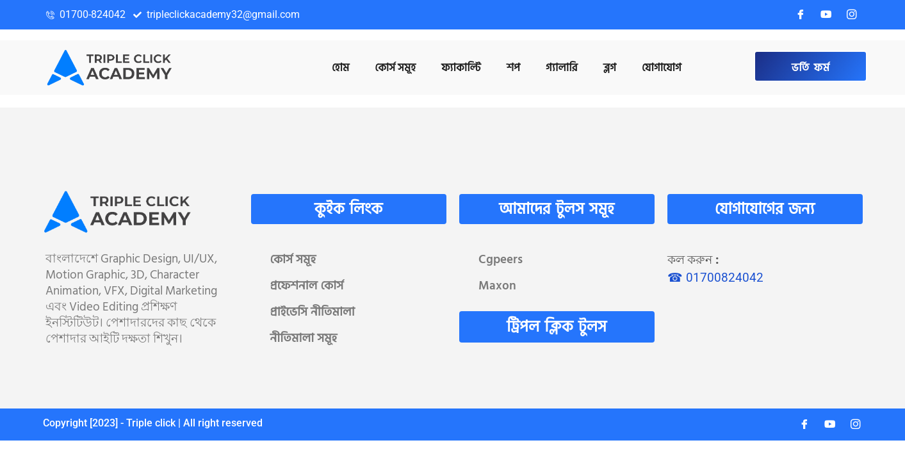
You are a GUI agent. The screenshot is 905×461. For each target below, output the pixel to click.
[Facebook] (800, 14)
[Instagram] (851, 14)
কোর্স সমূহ (293, 260)
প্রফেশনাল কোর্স (307, 286)
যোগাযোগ (661, 68)
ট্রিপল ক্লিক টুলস (557, 326)
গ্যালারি (562, 68)
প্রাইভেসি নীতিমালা (312, 312)
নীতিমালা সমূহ (304, 338)
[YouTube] (826, 14)
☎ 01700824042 (715, 277)
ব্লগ (609, 68)
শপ (513, 68)
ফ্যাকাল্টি (461, 68)
